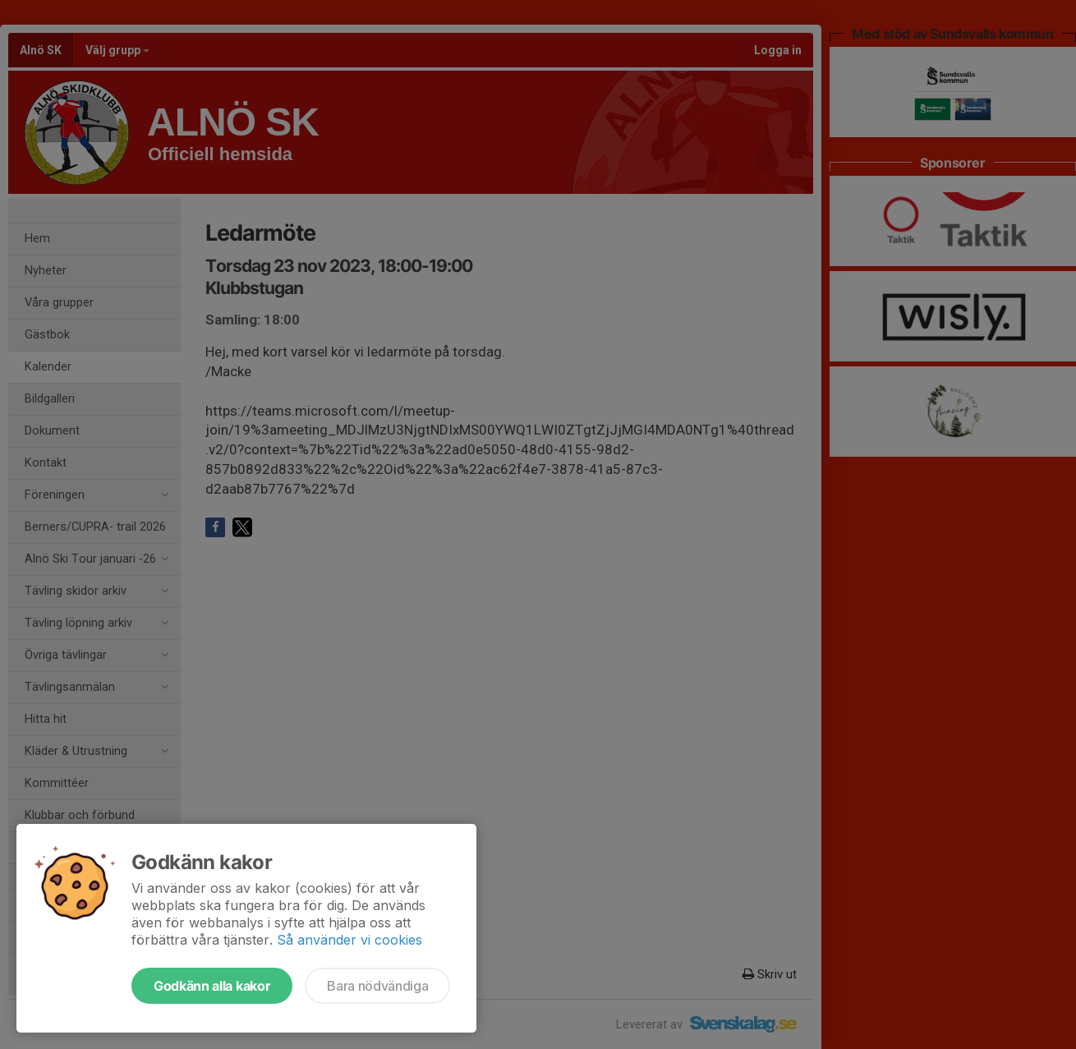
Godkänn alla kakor (212, 986)
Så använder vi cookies (349, 940)
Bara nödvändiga (377, 986)
